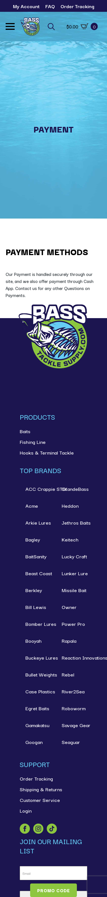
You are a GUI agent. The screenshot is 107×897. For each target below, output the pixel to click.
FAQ (50, 6)
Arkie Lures (38, 522)
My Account (26, 6)
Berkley (33, 590)
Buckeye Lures (38, 657)
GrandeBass (74, 489)
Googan (34, 742)
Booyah (33, 640)
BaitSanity (35, 556)
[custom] (52, 829)
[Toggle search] (51, 26)
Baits (25, 431)
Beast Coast (38, 573)
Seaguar (71, 742)
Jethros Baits (74, 522)
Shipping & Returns (41, 789)
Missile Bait (74, 590)
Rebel (68, 674)
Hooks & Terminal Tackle (47, 452)
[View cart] (82, 26)
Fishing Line (33, 442)
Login (26, 810)
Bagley (32, 539)
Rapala (69, 640)
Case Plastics (38, 691)
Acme (31, 505)
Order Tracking (77, 6)
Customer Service (40, 800)
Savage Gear (74, 725)
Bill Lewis (35, 607)
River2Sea (73, 691)
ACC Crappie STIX (38, 489)
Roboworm (74, 708)
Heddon (70, 505)
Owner (69, 607)
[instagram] (38, 829)
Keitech (70, 539)
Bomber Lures (38, 624)
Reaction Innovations (74, 657)
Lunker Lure (74, 573)
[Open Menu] (10, 26)
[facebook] (25, 829)
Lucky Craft (74, 556)
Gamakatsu (37, 725)
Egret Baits (37, 708)
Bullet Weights (38, 674)
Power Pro (73, 624)
